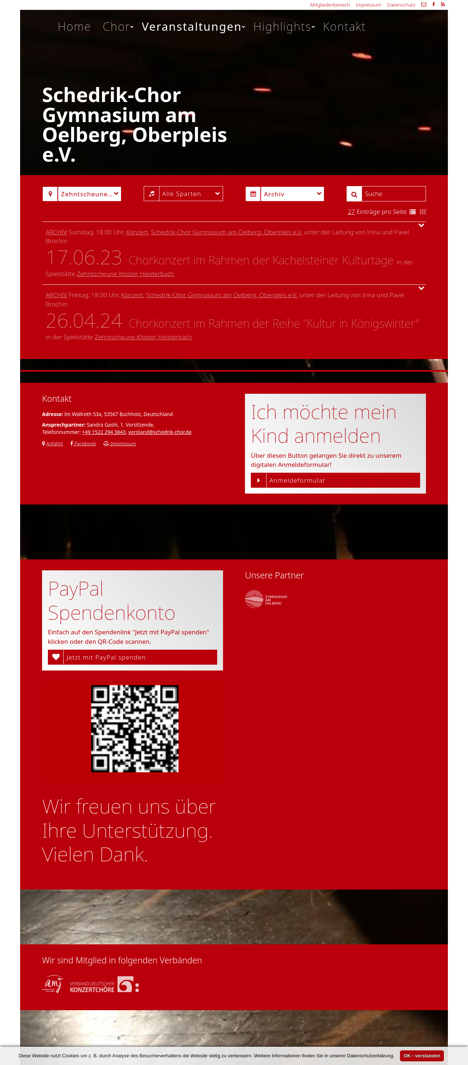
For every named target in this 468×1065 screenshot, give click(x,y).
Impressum (368, 4)
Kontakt (344, 26)
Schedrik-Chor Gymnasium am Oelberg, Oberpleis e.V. (226, 232)
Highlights (284, 26)
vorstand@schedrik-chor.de (160, 431)
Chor (119, 26)
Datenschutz (401, 4)
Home (74, 26)
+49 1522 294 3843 (103, 431)
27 (351, 211)
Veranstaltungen (194, 26)
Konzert (137, 232)
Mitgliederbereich (330, 4)
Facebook (83, 443)
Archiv (56, 232)
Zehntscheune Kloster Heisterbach (125, 273)
